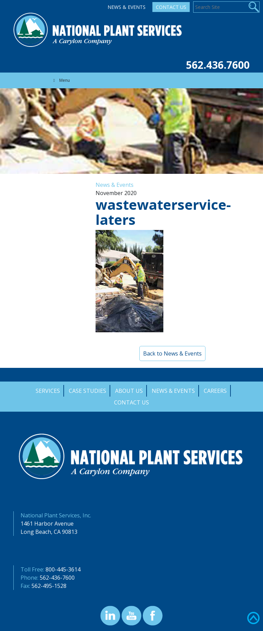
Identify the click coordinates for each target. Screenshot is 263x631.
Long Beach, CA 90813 (49, 532)
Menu (60, 80)
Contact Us (171, 7)
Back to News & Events (172, 353)
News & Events (127, 7)
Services (48, 391)
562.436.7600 (218, 65)
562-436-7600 (57, 577)
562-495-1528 (49, 586)
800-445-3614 (63, 569)
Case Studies (87, 391)
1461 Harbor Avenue (47, 523)
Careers (215, 391)
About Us (129, 391)
